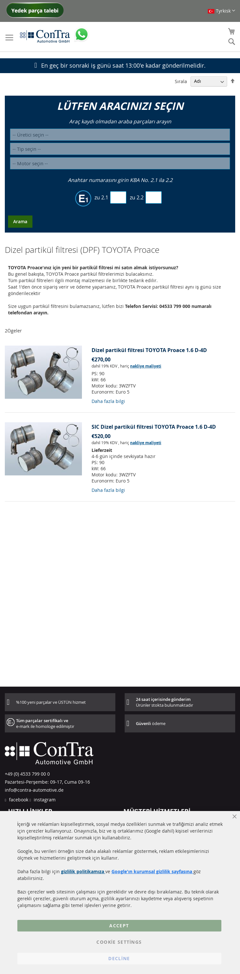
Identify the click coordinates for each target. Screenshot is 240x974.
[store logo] (45, 36)
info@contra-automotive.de (34, 790)
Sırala (181, 81)
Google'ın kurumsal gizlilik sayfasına (152, 871)
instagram (44, 800)
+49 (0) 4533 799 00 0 (27, 774)
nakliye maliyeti (145, 366)
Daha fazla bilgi (108, 401)
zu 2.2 (137, 197)
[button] (221, 11)
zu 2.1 (101, 197)
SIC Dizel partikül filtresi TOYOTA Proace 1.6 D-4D (154, 426)
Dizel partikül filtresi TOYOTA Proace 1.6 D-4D (149, 350)
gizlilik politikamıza (83, 871)
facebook (18, 800)
